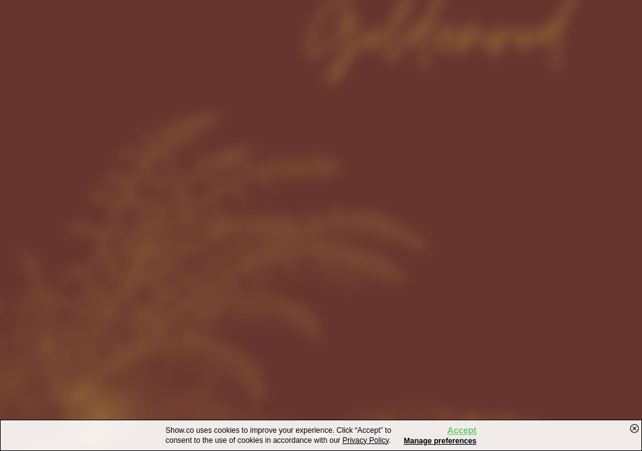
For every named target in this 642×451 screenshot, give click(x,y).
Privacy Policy (365, 440)
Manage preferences (440, 441)
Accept (461, 430)
